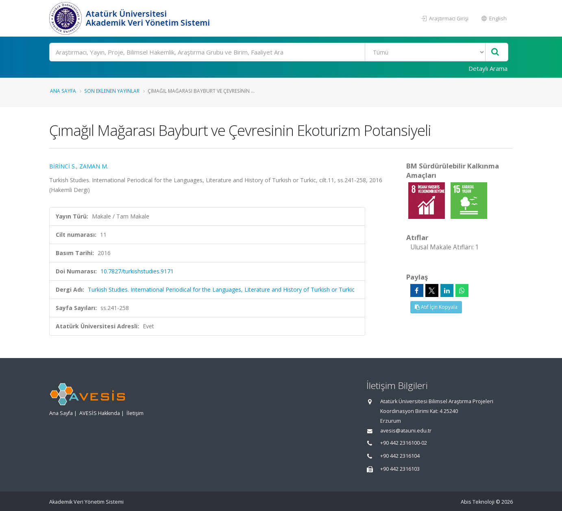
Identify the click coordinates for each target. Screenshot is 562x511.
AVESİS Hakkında (99, 413)
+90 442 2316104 (400, 455)
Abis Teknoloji (477, 501)
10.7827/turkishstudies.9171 (137, 271)
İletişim (135, 413)
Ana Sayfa (63, 90)
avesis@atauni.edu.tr (405, 430)
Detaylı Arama (488, 68)
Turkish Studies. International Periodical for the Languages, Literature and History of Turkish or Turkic (221, 289)
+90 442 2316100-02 (403, 442)
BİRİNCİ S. (62, 166)
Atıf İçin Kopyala (436, 307)
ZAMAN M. (93, 166)
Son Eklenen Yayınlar (111, 90)
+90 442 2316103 (400, 468)
